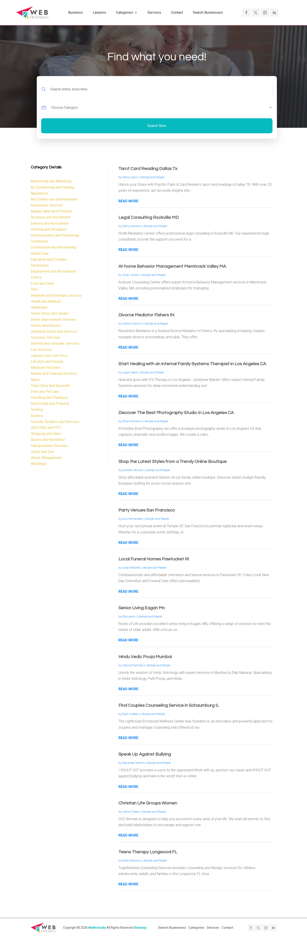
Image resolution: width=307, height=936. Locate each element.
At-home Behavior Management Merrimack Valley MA (172, 266)
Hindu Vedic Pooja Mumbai (145, 657)
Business (75, 12)
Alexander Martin (133, 762)
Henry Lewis (129, 177)
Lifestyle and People (151, 177)
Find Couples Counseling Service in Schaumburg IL (168, 705)
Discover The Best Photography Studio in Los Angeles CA (176, 413)
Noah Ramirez (131, 860)
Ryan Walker (130, 714)
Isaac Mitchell (130, 567)
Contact (177, 12)
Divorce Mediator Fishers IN (146, 315)
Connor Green (130, 811)
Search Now (156, 126)
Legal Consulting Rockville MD (148, 217)
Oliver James (130, 275)
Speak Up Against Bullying (144, 754)
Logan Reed (129, 372)
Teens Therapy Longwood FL (147, 852)
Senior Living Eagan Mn (141, 608)
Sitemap (140, 927)
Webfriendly (97, 927)
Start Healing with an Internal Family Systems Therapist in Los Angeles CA (192, 364)
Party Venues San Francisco (146, 510)
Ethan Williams (131, 421)
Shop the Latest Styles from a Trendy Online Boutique (172, 461)
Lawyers (99, 12)
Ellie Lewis (128, 616)
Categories (124, 12)
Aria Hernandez (132, 518)
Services (154, 12)
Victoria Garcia (131, 323)
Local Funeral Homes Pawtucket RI (153, 559)
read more (128, 201)
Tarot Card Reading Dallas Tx (147, 168)
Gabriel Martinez (132, 665)
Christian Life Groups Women (147, 803)
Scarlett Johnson (132, 470)
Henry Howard (131, 226)
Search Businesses (208, 12)
